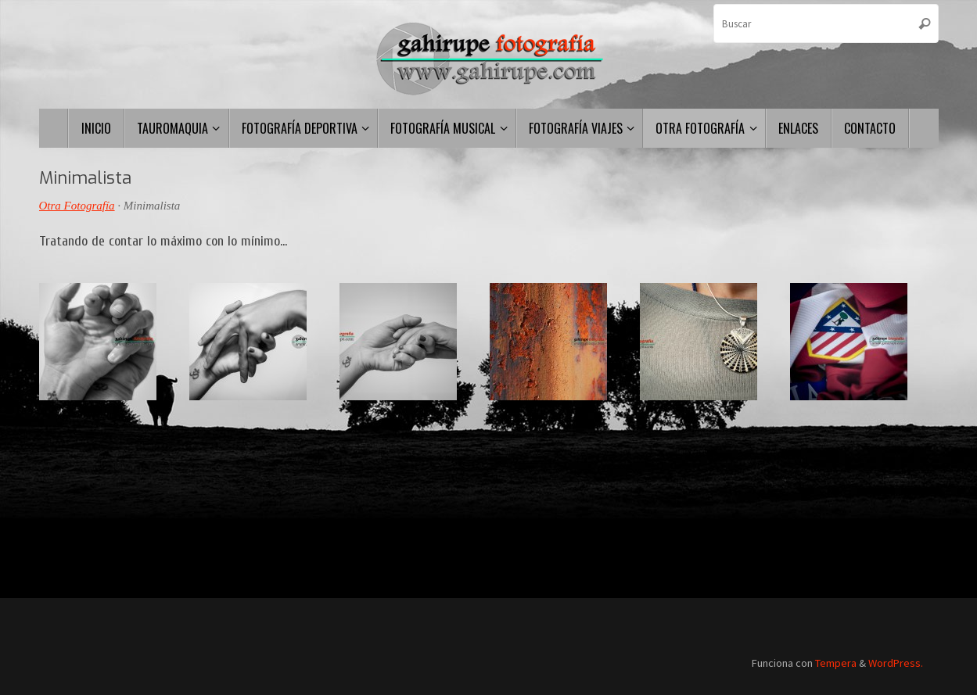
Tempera (836, 663)
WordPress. (895, 663)
